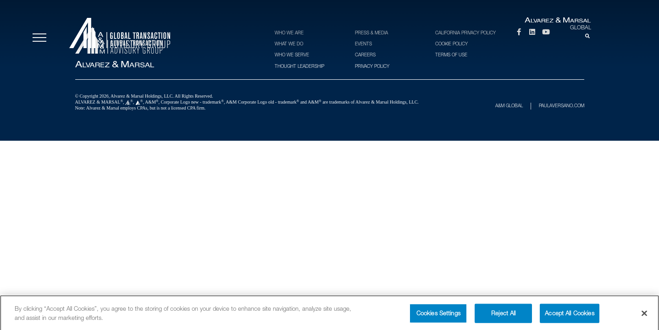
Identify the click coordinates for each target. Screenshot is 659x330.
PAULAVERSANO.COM (561, 105)
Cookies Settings (438, 316)
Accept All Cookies (569, 316)
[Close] (644, 317)
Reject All (503, 316)
